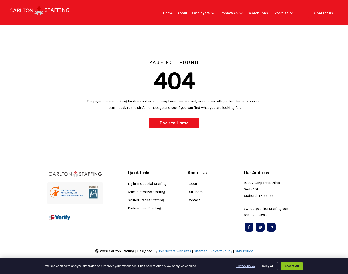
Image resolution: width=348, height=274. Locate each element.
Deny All (268, 266)
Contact (194, 200)
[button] (174, 123)
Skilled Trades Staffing (146, 200)
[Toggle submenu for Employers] (213, 13)
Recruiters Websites (175, 251)
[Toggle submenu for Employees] (241, 13)
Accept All (292, 266)
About (192, 184)
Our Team (195, 192)
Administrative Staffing (146, 192)
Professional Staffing (144, 208)
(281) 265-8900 (256, 215)
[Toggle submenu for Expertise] (291, 13)
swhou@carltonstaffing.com (266, 208)
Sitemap (201, 251)
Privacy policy (245, 266)
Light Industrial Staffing (147, 184)
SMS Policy (244, 251)
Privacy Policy (221, 251)
